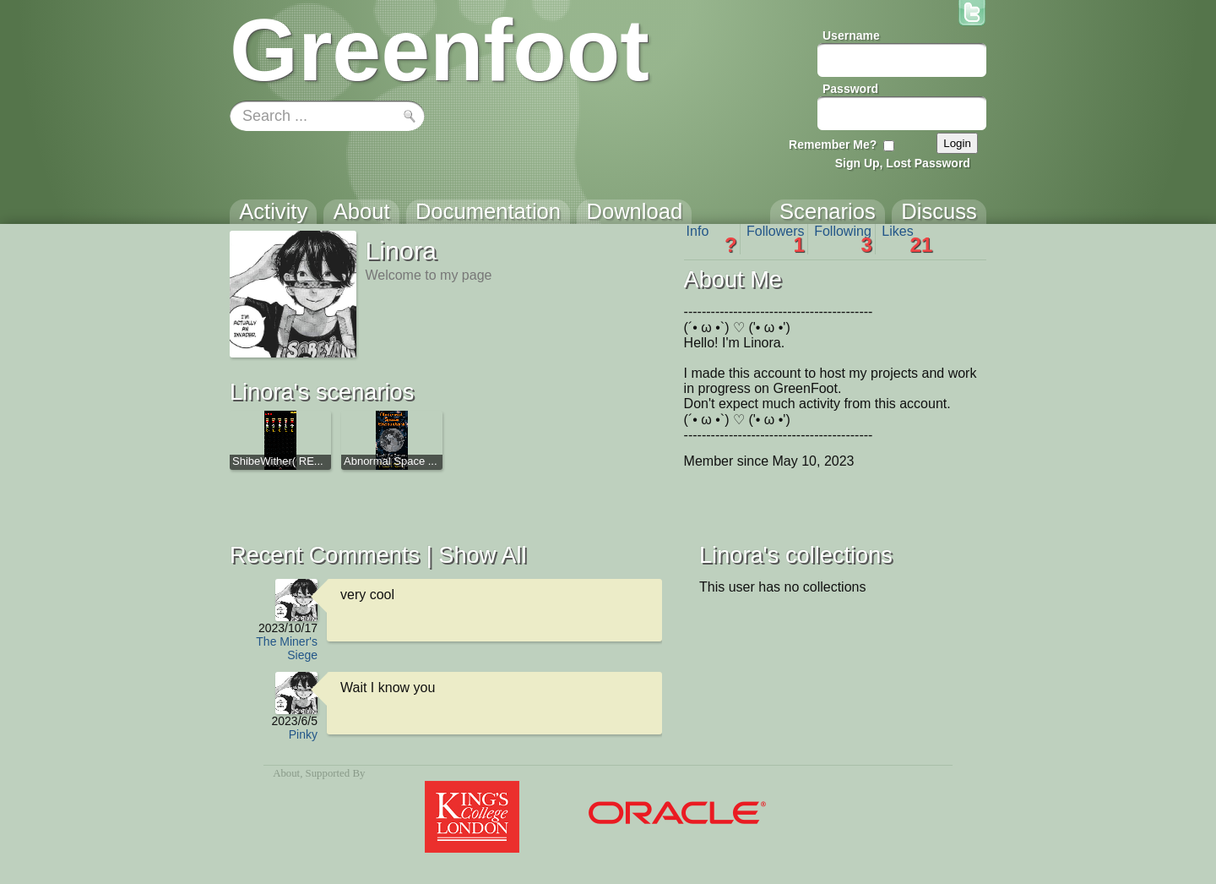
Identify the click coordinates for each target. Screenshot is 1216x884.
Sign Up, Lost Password (902, 163)
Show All (482, 555)
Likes (907, 239)
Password (850, 88)
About (286, 773)
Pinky (303, 734)
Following (843, 239)
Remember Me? (833, 144)
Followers (775, 239)
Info (712, 239)
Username (851, 35)
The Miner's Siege (287, 648)
